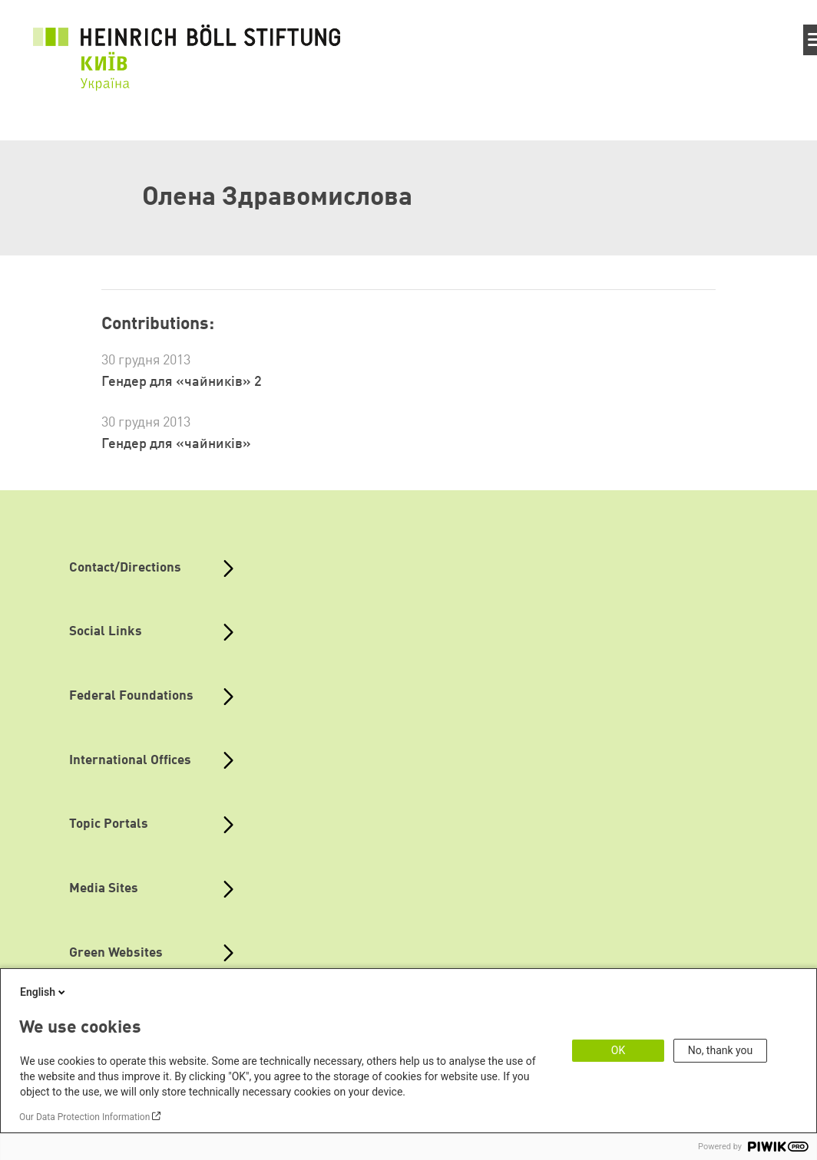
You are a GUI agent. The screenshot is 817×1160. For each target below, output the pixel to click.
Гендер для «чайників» (176, 444)
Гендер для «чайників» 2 (181, 382)
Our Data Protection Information (84, 1117)
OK (618, 1050)
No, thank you (720, 1050)
